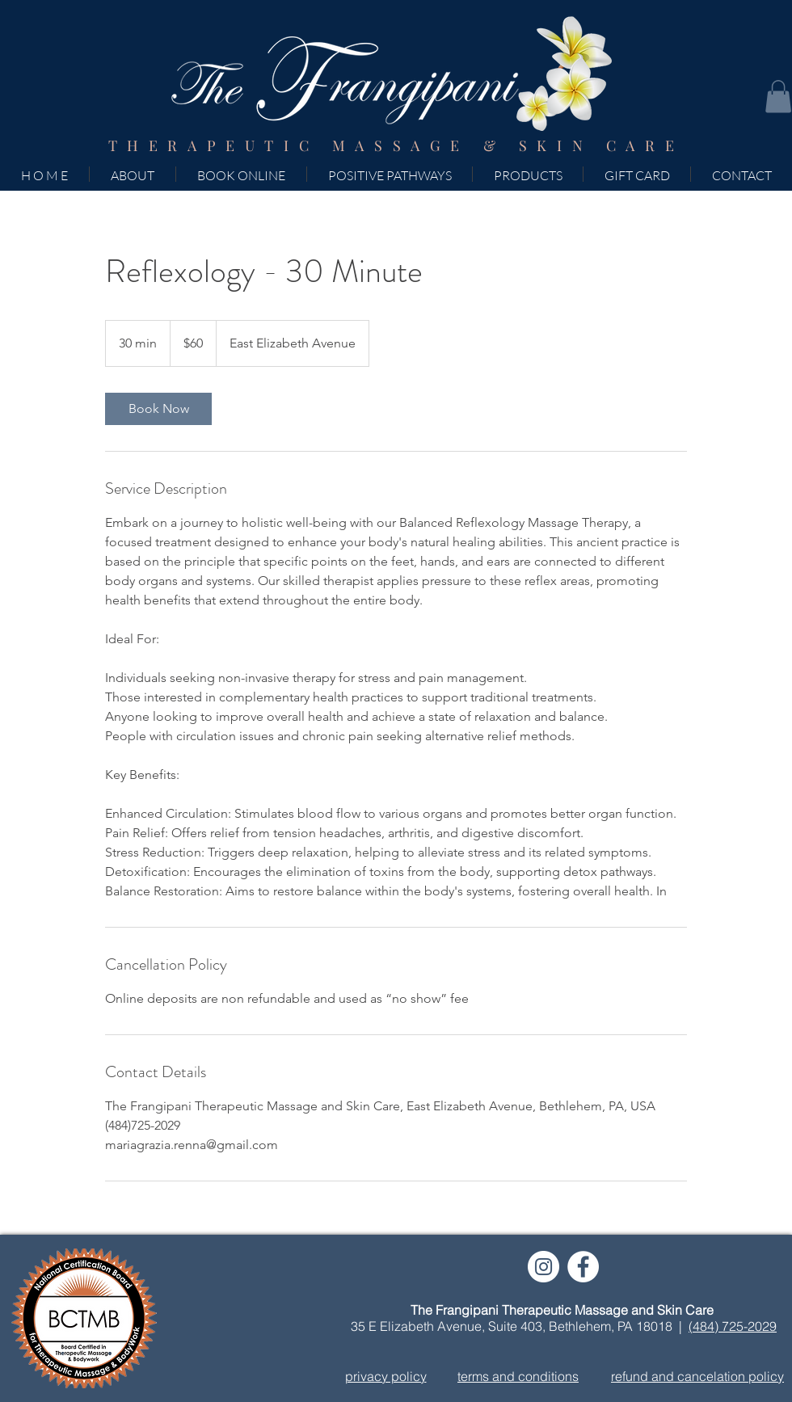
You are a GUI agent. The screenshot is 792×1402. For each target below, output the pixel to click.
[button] (778, 96)
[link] (158, 409)
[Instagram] (543, 1266)
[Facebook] (583, 1266)
